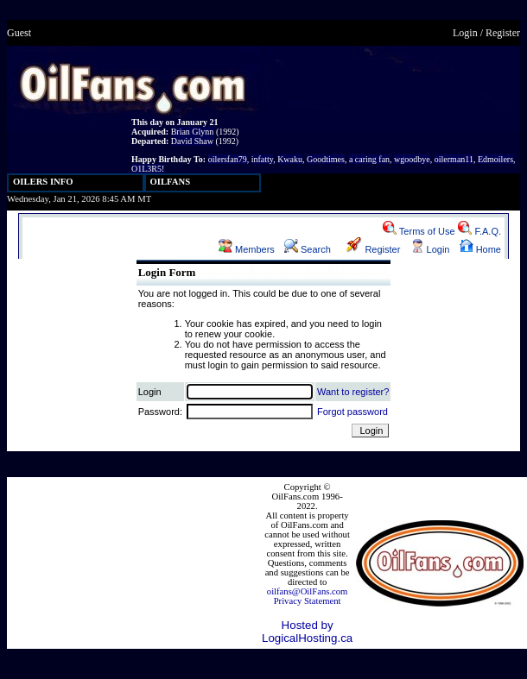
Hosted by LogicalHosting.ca (307, 631)
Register (503, 33)
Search (307, 249)
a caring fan (369, 159)
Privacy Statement (307, 601)
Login (465, 33)
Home (480, 249)
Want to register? (353, 392)
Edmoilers (495, 159)
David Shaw (192, 141)
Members (247, 249)
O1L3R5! (147, 168)
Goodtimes (326, 159)
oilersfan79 (227, 159)
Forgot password (352, 411)
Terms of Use (419, 231)
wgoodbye (412, 159)
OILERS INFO (43, 181)
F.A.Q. (479, 231)
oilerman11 (454, 159)
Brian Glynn (192, 131)
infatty (262, 159)
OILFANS (170, 181)
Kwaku (289, 159)
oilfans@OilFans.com (307, 591)
